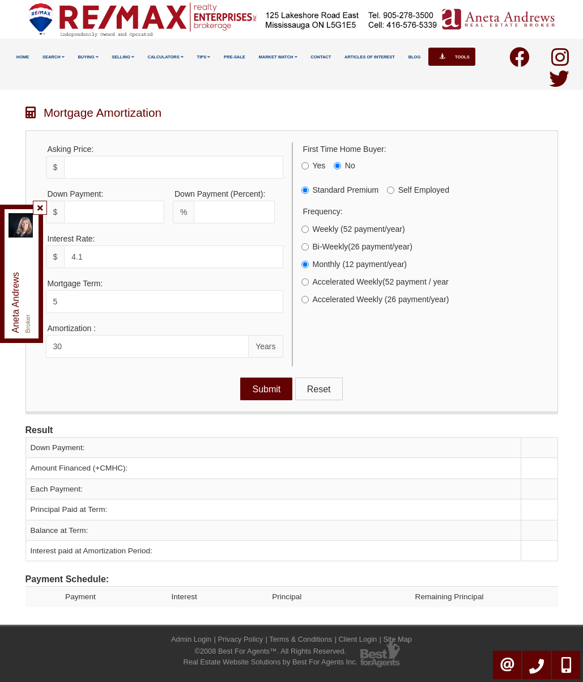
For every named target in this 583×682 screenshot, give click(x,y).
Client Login (358, 639)
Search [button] (53, 57)
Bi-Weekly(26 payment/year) (356, 246)
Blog (414, 57)
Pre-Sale (234, 57)
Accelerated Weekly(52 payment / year (375, 281)
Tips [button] (204, 57)
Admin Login (191, 639)
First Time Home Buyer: (344, 149)
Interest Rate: (71, 238)
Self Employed (418, 189)
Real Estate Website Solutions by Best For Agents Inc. (270, 662)
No (344, 165)
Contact (320, 57)
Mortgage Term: (75, 283)
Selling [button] (123, 57)
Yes (313, 165)
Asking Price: (71, 149)
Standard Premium (340, 189)
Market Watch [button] (278, 57)
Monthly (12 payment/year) (354, 264)
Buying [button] (88, 57)
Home (22, 57)
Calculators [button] (166, 57)
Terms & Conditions (300, 639)
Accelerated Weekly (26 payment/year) (375, 299)
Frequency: (323, 211)
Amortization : (72, 328)
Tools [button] (452, 57)
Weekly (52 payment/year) (353, 229)
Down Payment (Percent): (220, 193)
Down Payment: (76, 193)
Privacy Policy (240, 639)
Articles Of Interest (369, 57)
